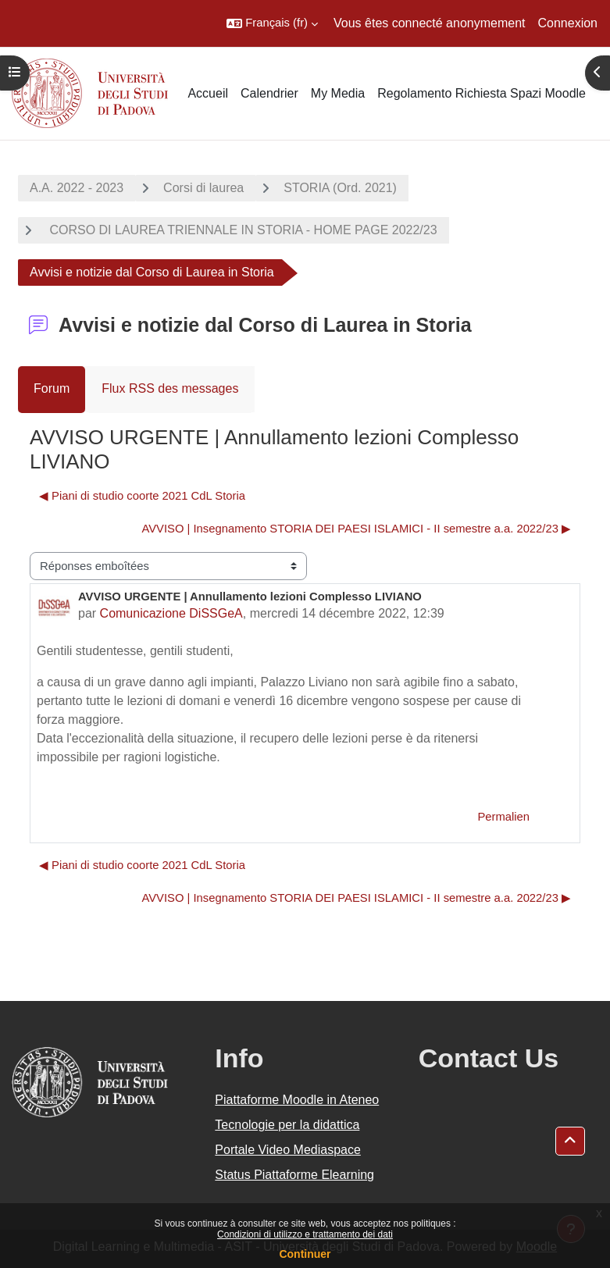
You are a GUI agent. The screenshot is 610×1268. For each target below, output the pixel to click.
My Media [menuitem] (338, 93)
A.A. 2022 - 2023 (76, 187)
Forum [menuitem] (52, 388)
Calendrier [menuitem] (269, 93)
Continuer (304, 1254)
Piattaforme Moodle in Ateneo (297, 1099)
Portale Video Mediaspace (288, 1149)
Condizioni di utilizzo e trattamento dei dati (305, 1234)
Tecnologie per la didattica (287, 1124)
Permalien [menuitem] (503, 816)
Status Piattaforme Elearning (294, 1174)
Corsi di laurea (203, 187)
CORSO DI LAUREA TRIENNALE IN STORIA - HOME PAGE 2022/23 (241, 230)
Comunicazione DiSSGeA (171, 613)
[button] (272, 23)
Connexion (568, 23)
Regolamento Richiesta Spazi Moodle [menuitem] (481, 93)
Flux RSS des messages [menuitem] (170, 388)
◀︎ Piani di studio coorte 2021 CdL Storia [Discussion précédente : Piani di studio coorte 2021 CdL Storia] (142, 496)
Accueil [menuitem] (207, 93)
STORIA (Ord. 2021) (340, 187)
